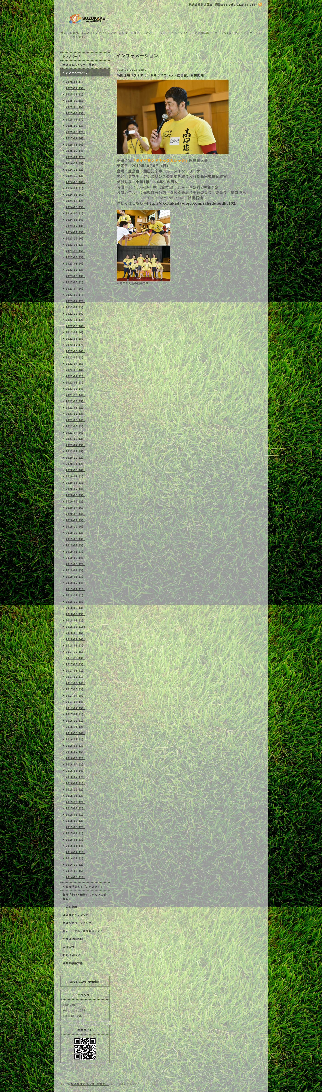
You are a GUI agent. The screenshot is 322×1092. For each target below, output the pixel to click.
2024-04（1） (75, 213)
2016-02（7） (75, 777)
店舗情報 (68, 947)
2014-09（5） (75, 871)
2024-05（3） (75, 207)
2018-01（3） (75, 645)
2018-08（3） (75, 614)
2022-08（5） (75, 339)
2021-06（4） (75, 420)
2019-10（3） (75, 533)
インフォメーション (76, 73)
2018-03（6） (75, 633)
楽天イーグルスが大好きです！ (83, 931)
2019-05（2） (75, 564)
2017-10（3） (75, 658)
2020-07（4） (75, 489)
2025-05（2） (75, 132)
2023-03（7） (75, 295)
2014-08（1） (75, 877)
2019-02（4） (75, 583)
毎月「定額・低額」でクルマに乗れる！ (84, 897)
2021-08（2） (75, 407)
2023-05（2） (75, 282)
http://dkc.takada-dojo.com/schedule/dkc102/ (192, 203)
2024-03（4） (75, 220)
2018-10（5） (75, 602)
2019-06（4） (75, 558)
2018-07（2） (75, 620)
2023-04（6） (75, 288)
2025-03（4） (75, 144)
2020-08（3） (75, 483)
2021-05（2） (75, 426)
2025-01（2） (75, 157)
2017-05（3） (75, 689)
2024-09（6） (75, 182)
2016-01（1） (75, 783)
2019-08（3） (75, 545)
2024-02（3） (75, 226)
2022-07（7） (75, 345)
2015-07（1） (75, 814)
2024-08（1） (75, 188)
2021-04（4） (75, 433)
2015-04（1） (75, 833)
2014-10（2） (75, 865)
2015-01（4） (75, 846)
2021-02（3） (75, 445)
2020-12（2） (75, 458)
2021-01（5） (75, 451)
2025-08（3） (75, 113)
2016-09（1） (75, 739)
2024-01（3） (75, 232)
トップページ (71, 57)
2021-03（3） (75, 439)
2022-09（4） (75, 332)
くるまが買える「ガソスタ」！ (83, 887)
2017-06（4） (75, 683)
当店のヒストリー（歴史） (80, 65)
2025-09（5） (75, 107)
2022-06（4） (75, 351)
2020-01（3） (75, 520)
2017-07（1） (75, 677)
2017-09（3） (75, 664)
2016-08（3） (75, 746)
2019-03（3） (75, 577)
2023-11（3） (75, 245)
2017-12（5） (75, 652)
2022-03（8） (75, 370)
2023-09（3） (75, 257)
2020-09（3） (75, 476)
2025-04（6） (75, 138)
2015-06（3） (75, 821)
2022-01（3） (75, 382)
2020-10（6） (75, 470)
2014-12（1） (75, 852)
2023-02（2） (75, 301)
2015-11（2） (75, 796)
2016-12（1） (75, 721)
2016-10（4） (75, 733)
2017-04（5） (75, 696)
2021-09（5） (75, 401)
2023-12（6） (75, 238)
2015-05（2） (75, 827)
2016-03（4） (75, 771)
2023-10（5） (75, 251)
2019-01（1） (75, 589)
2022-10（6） (75, 326)
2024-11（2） (75, 170)
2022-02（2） (75, 376)
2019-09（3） (75, 539)
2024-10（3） (75, 176)
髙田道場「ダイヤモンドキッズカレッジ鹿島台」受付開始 (160, 75)
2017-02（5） (75, 708)
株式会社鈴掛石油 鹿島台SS (90, 1084)
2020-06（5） (75, 495)
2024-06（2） (75, 201)
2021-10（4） (75, 395)
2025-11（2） (75, 94)
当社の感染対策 (73, 963)
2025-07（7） (75, 119)
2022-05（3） (75, 357)
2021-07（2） (75, 414)
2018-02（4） (75, 639)
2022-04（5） (75, 364)
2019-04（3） (75, 570)
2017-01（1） (75, 714)
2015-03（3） (75, 840)
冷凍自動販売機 (73, 939)
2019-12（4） (75, 526)
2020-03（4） (75, 514)
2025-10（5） (75, 101)
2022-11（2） (75, 320)
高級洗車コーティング (77, 923)
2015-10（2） (75, 802)
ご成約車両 (70, 907)
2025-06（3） (75, 126)
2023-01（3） (75, 307)
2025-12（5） (75, 88)
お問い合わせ (71, 955)
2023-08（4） (75, 263)
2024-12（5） (75, 163)
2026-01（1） (75, 82)
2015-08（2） (75, 808)
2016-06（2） (75, 758)
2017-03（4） (75, 702)
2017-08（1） (75, 670)
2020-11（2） (75, 464)
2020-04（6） (75, 508)
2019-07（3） (75, 551)
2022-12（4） (75, 314)
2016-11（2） (75, 727)
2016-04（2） (75, 764)
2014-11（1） (75, 858)
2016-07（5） (75, 752)
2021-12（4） (75, 389)
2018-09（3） (75, 608)
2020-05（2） (75, 501)
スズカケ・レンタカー (77, 915)
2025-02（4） (75, 151)
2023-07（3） (75, 270)
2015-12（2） (75, 789)
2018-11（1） (75, 595)
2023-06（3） (75, 276)
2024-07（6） (75, 195)
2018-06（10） (76, 627)
